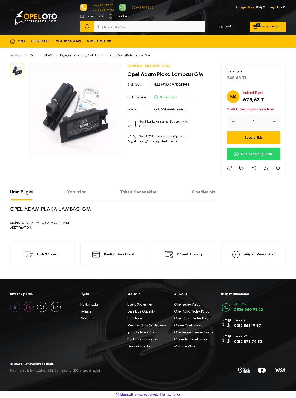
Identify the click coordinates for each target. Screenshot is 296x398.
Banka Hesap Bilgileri (142, 340)
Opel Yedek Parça (187, 305)
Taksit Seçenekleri (139, 192)
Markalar (87, 319)
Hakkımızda (89, 305)
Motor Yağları (184, 347)
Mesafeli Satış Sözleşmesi (146, 326)
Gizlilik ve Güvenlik (141, 312)
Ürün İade (134, 319)
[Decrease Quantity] (231, 122)
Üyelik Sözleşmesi (140, 305)
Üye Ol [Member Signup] (281, 7)
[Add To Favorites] (229, 168)
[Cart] (267, 27)
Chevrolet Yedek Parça (191, 340)
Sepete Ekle (253, 138)
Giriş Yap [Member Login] (261, 7)
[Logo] (36, 17)
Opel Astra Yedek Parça (191, 312)
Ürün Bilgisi (21, 192)
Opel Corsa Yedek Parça (192, 319)
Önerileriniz (204, 192)
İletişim (85, 312)
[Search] (142, 27)
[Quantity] (253, 122)
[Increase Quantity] (276, 122)
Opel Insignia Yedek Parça (193, 333)
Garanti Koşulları (139, 347)
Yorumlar (76, 192)
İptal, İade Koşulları (141, 333)
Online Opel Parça (187, 326)
